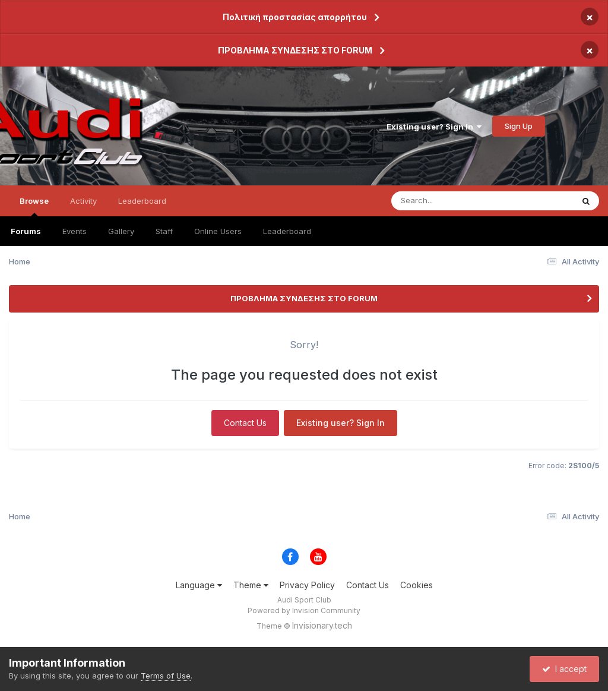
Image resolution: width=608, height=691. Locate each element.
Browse (34, 206)
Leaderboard (287, 231)
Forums (26, 231)
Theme (250, 585)
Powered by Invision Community (304, 610)
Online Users (218, 231)
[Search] (449, 200)
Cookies (416, 585)
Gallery (121, 231)
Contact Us (245, 423)
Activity (83, 201)
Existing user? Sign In (434, 126)
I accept (564, 669)
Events (74, 231)
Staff (164, 231)
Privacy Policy (307, 585)
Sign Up (519, 126)
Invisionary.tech (322, 625)
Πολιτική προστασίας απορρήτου (295, 17)
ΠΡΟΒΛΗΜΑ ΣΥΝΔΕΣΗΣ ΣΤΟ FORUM (295, 50)
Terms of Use (166, 675)
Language (199, 585)
